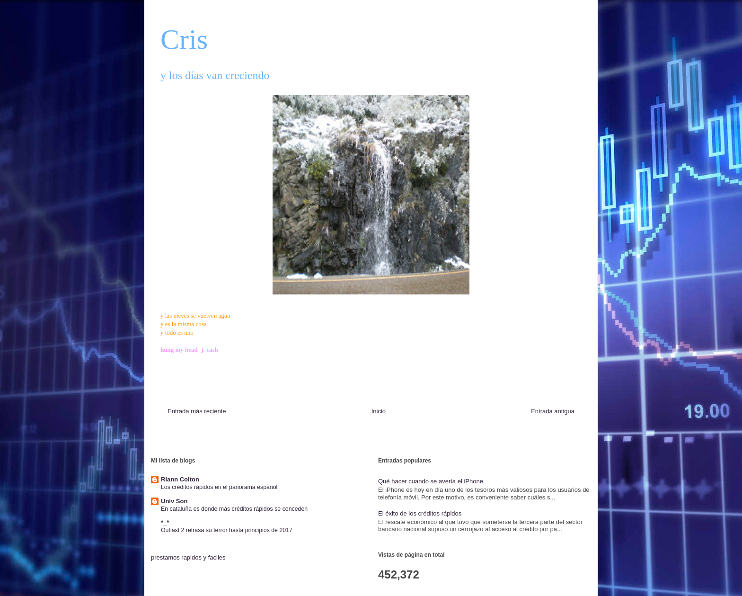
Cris (184, 39)
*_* (165, 522)
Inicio (378, 411)
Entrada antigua (552, 411)
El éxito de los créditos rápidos (419, 513)
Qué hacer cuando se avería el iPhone (430, 481)
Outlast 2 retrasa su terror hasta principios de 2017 (226, 530)
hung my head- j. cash (189, 349)
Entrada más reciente (197, 411)
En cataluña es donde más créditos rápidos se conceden (234, 509)
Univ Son (174, 501)
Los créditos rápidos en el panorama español (219, 487)
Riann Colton (180, 479)
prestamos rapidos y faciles (188, 557)
